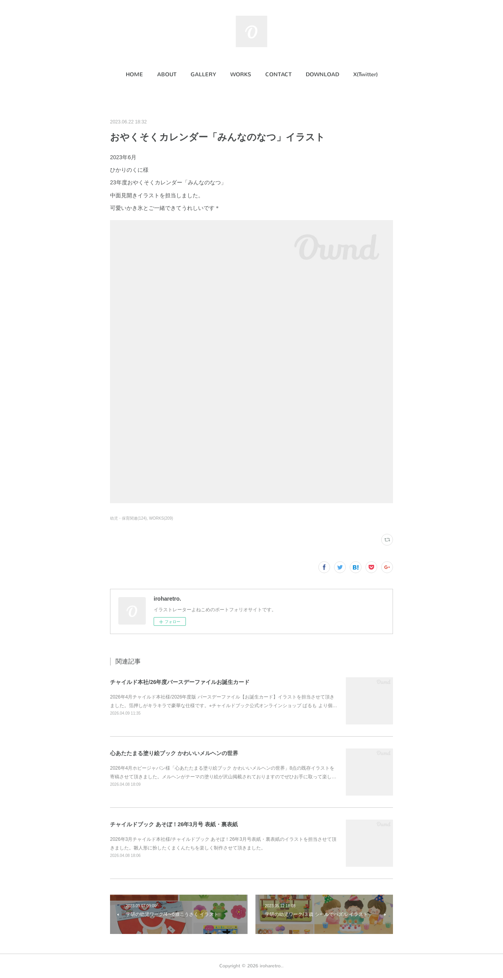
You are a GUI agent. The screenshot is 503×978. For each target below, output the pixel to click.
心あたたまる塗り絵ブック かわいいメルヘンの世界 (174, 753)
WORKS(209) (161, 518)
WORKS (240, 74)
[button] (134, 74)
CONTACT (278, 74)
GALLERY (203, 74)
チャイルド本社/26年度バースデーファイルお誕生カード (180, 682)
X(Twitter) (365, 74)
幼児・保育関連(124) (128, 518)
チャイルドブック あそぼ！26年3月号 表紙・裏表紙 (174, 824)
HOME (134, 74)
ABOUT (166, 74)
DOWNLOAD (322, 74)
